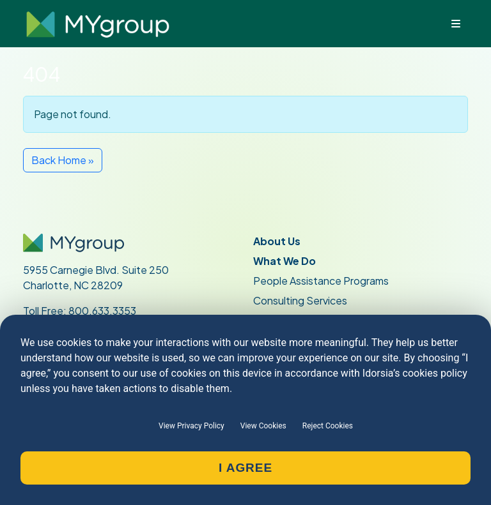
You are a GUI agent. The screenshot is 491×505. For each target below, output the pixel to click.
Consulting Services (300, 300)
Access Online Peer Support (90, 465)
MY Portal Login (60, 446)
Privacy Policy (285, 426)
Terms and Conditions (304, 446)
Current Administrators (84, 386)
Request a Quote (294, 386)
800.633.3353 (102, 310)
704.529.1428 (76, 326)
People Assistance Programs (321, 280)
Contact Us (283, 366)
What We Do (284, 261)
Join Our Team (59, 406)
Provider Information (78, 426)
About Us (276, 241)
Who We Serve (289, 320)
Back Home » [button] (62, 160)
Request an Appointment (313, 406)
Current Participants (77, 366)
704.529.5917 (78, 341)
